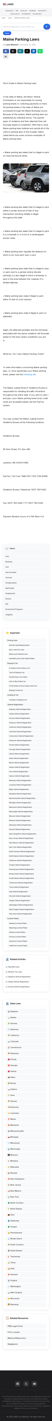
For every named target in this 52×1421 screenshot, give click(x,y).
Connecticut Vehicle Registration (21, 736)
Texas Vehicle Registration (19, 887)
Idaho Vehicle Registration (18, 758)
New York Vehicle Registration (20, 847)
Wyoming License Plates (18, 928)
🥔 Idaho (11, 1077)
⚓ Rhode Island (15, 1239)
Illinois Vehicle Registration (19, 763)
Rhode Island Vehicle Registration (21, 874)
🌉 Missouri (13, 1155)
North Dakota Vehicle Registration (21, 856)
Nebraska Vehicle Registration (20, 825)
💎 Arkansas (13, 1029)
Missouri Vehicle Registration (20, 816)
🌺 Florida (12, 1059)
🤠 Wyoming (13, 1304)
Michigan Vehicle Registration (20, 803)
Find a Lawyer (14, 1332)
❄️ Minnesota (14, 1143)
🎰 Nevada (12, 1173)
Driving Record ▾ (26, 14)
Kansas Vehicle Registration (19, 776)
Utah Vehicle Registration (18, 892)
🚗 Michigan (13, 1137)
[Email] (5, 56)
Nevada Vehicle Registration (19, 829)
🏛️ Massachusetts (16, 1131)
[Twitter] (26, 1384)
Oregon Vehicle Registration (19, 865)
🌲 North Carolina (15, 1203)
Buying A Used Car (16, 690)
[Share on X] (27, 51)
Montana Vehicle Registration (20, 820)
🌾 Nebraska (13, 1167)
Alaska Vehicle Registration (19, 714)
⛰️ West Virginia (15, 1292)
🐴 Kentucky (13, 1107)
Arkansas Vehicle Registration (20, 723)
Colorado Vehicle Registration (20, 731)
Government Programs (14, 609)
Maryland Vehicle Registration (20, 794)
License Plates (13, 918)
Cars (7, 556)
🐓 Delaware (13, 1053)
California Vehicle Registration (20, 727)
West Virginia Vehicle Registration (21, 909)
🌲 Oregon (12, 1227)
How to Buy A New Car (17, 681)
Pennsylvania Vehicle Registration (21, 869)
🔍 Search (46, 27)
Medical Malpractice (17, 1338)
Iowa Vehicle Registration (18, 771)
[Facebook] (17, 1384)
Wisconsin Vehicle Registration (20, 914)
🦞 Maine (12, 1119)
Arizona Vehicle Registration (19, 718)
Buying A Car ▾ (10, 10)
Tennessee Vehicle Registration (21, 883)
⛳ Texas (12, 1262)
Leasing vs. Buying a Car (18, 700)
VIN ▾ (17, 10)
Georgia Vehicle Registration (19, 749)
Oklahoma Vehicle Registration (20, 860)
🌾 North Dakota (15, 1209)
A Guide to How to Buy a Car (19, 668)
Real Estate (9, 588)
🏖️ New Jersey (14, 1185)
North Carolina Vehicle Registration (22, 851)
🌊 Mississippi (14, 1149)
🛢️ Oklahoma (13, 1221)
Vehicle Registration (15, 705)
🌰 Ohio (11, 1215)
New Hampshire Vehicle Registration (22, 834)
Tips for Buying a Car (17, 672)
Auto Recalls (32, 10)
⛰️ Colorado (13, 1041)
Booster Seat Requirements (19, 645)
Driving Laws (12, 640)
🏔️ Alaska (12, 1017)
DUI (6, 604)
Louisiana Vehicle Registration (20, 785)
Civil (7, 567)
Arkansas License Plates (18, 941)
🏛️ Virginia (12, 1280)
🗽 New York (13, 1197)
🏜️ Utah (11, 1268)
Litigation (9, 615)
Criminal (8, 578)
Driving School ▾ (37, 14)
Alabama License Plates (18, 923)
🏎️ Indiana (12, 1089)
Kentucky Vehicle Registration (20, 780)
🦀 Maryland (13, 1125)
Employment (10, 593)
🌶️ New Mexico (14, 1191)
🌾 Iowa (11, 1095)
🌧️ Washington (14, 1286)
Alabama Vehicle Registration (20, 709)
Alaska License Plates (17, 932)
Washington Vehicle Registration (21, 905)
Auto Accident (10, 572)
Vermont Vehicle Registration (20, 896)
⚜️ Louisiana (13, 1113)
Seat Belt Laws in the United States (22, 658)
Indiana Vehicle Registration (19, 767)
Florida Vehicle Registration (19, 745)
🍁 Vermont (13, 1274)
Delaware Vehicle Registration (20, 740)
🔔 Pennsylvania (15, 1233)
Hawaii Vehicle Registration (19, 754)
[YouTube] (34, 1384)
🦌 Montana (13, 1161)
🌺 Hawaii (12, 1071)
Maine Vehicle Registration (19, 789)
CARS (10, 18)
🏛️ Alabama (13, 1011)
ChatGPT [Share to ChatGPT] (13, 51)
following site (29, 374)
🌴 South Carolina (15, 1245)
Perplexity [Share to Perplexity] (20, 51)
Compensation (11, 583)
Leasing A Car (12, 695)
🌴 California (13, 1035)
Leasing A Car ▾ (42, 10)
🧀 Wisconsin (14, 1298)
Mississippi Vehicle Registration (21, 811)
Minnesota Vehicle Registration (20, 807)
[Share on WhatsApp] (40, 51)
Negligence (13, 1344)
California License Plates (18, 946)
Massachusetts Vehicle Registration (22, 798)
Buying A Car (12, 663)
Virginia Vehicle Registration (19, 900)
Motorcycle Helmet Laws (18, 654)
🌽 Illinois (12, 1083)
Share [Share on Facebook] (6, 51)
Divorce (8, 599)
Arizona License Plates (17, 937)
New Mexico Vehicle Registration (21, 843)
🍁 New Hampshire (16, 1179)
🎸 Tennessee (14, 1256)
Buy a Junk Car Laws (16, 650)
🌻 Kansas (12, 1101)
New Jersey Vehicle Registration (21, 838)
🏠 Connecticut (14, 1047)
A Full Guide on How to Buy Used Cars (23, 686)
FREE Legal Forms (15, 1326)
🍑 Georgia (12, 1065)
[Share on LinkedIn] (33, 51)
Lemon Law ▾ (23, 10)
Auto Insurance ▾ (15, 14)
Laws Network (12, 45)
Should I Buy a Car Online (18, 677)
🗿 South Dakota (15, 1251)
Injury (7, 33)
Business (8, 562)
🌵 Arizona (12, 1023)
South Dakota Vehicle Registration (21, 878)
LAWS (3, 18)
